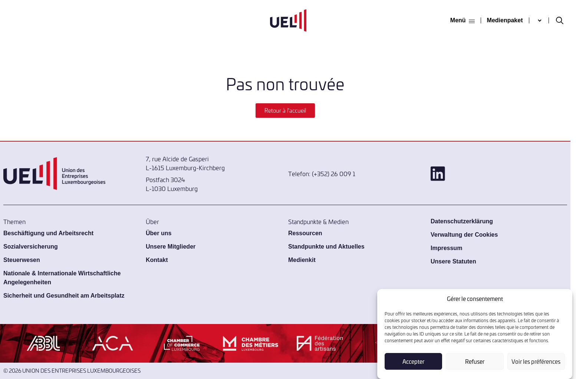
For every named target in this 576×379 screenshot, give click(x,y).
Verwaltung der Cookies (464, 234)
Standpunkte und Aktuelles (326, 246)
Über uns (158, 233)
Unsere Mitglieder (170, 246)
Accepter (413, 361)
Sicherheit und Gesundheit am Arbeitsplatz (64, 295)
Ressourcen (305, 233)
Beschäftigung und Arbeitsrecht (48, 233)
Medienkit (302, 260)
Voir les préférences (535, 361)
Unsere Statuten (453, 261)
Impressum (446, 248)
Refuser (474, 361)
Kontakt (157, 260)
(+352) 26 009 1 (333, 173)
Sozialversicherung (30, 246)
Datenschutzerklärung (462, 221)
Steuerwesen (21, 260)
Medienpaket (505, 20)
